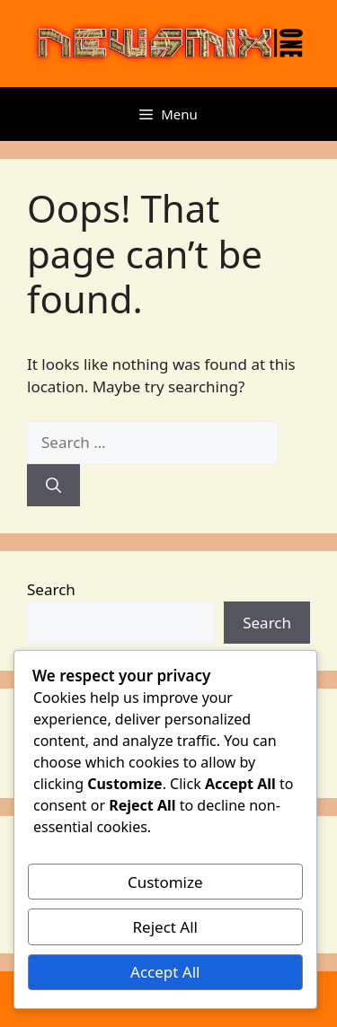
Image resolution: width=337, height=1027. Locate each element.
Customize (165, 882)
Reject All (166, 927)
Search (51, 589)
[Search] (53, 485)
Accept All (165, 971)
